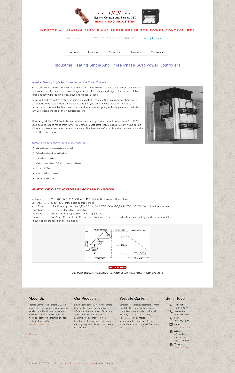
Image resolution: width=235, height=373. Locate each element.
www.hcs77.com (37, 324)
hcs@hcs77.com (156, 38)
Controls (114, 52)
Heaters (93, 52)
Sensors (135, 52)
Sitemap (32, 334)
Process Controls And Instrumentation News (70, 363)
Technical (157, 52)
